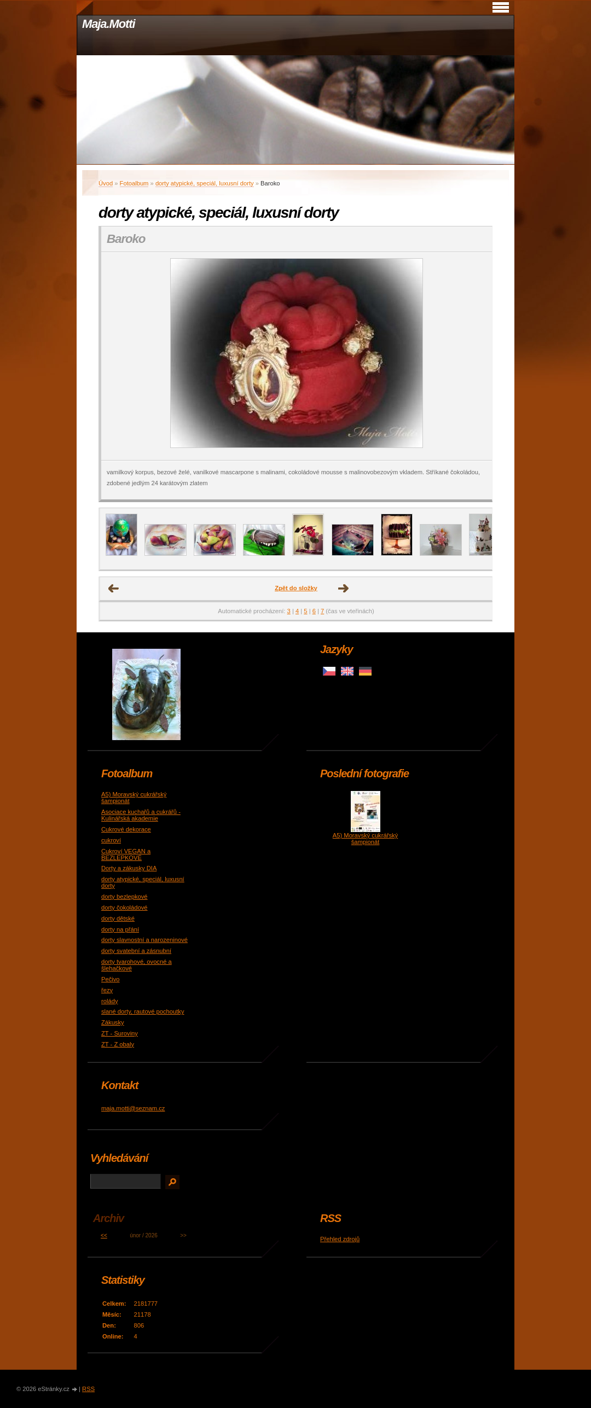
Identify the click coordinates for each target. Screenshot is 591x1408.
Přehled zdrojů (340, 1239)
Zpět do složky (296, 588)
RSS (88, 1389)
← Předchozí (114, 588)
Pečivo (110, 979)
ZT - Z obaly (117, 1044)
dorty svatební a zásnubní (136, 950)
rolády (109, 1001)
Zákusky (112, 1022)
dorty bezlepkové (124, 896)
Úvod (106, 183)
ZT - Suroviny (119, 1033)
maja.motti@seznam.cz (133, 1108)
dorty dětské (118, 918)
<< (104, 1235)
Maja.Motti (108, 24)
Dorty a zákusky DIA (129, 868)
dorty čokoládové (124, 907)
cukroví (111, 840)
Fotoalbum (134, 183)
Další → (343, 588)
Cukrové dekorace (126, 829)
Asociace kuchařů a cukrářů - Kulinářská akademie (141, 815)
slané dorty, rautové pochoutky (142, 1011)
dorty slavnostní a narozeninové (144, 939)
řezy (107, 990)
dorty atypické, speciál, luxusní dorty (204, 183)
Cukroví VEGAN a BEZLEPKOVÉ (125, 854)
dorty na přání (120, 929)
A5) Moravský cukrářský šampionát (365, 838)
